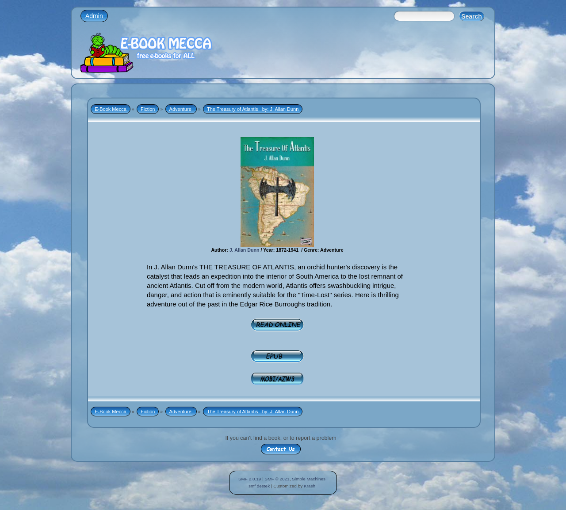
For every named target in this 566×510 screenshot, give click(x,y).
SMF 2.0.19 (249, 478)
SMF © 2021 (277, 478)
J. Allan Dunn (244, 250)
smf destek (259, 486)
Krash (309, 486)
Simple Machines (308, 478)
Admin (94, 15)
